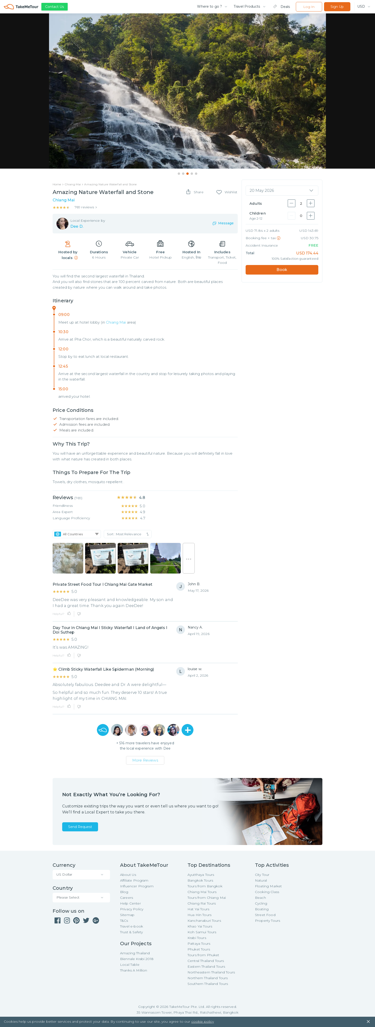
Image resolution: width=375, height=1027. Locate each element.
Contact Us (54, 7)
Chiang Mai (116, 322)
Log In (308, 7)
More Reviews (145, 760)
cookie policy (202, 1022)
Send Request (80, 827)
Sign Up (337, 7)
